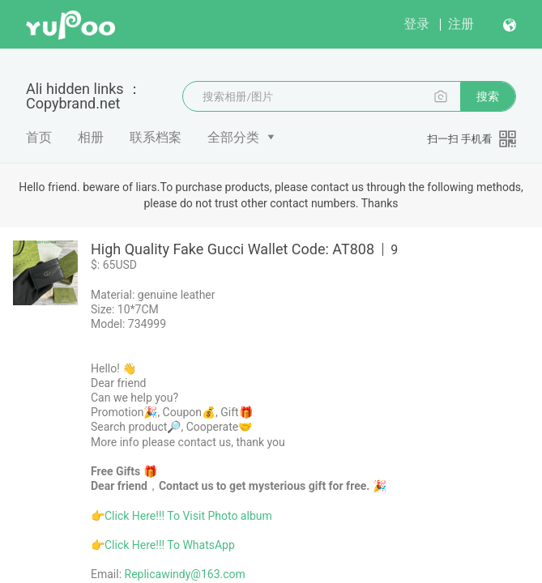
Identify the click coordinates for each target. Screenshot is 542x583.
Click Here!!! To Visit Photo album (188, 515)
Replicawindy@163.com (185, 574)
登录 (416, 24)
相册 (91, 137)
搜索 (487, 96)
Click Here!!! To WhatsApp (170, 544)
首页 (39, 137)
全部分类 (233, 137)
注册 (461, 24)
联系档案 (155, 137)
